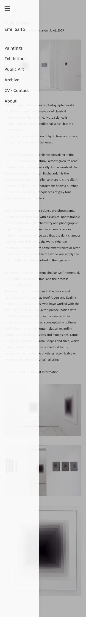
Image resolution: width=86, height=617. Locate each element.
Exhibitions (15, 58)
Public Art (14, 69)
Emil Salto (15, 29)
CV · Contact (17, 90)
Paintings (14, 48)
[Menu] (9, 8)
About (11, 101)
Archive (12, 80)
